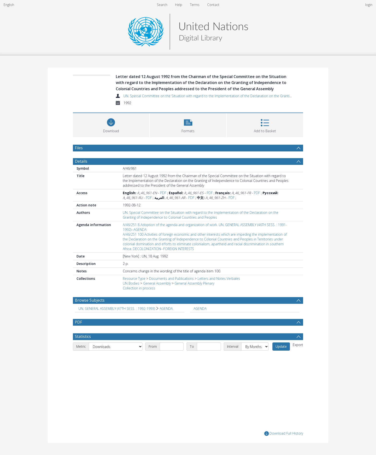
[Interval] (255, 346)
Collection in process (139, 288)
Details (81, 161)
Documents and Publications (171, 278)
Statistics (83, 336)
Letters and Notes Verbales (219, 278)
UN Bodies (131, 283)
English (9, 4)
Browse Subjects (90, 300)
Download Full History (283, 433)
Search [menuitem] (162, 4)
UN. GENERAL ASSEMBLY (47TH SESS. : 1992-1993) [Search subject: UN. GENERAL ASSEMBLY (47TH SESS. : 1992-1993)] (116, 308)
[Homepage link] (188, 30)
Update (281, 346)
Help (178, 4)
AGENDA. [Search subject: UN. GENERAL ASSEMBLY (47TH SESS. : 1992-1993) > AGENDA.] (166, 308)
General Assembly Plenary (194, 283)
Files (79, 147)
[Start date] (172, 346)
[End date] (209, 346)
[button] (188, 124)
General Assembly (157, 283)
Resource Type (134, 278)
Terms (195, 4)
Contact (213, 4)
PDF (163, 193)
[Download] (111, 124)
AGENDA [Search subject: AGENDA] (200, 308)
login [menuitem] (368, 4)
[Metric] (115, 346)
